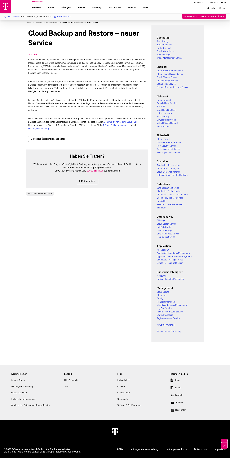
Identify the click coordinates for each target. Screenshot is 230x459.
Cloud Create (163, 293)
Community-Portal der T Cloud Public (121, 123)
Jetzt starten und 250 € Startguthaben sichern (204, 18)
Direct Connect (164, 101)
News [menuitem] (145, 9)
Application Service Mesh (168, 166)
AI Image (161, 221)
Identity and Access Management (172, 306)
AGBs (120, 450)
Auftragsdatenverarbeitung (144, 450)
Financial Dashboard (166, 303)
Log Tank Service (164, 309)
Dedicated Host (164, 49)
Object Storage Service (167, 82)
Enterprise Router (165, 114)
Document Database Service (170, 199)
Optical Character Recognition (170, 280)
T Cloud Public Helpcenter (115, 126)
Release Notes (18, 381)
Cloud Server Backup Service (170, 75)
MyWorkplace (123, 381)
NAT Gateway (163, 117)
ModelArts (162, 277)
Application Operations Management (173, 254)
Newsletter (178, 412)
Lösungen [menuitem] (66, 9)
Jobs (66, 387)
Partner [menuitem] (81, 9)
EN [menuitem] (225, 3)
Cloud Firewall (163, 140)
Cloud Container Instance (168, 173)
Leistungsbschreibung (38, 130)
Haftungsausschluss (176, 450)
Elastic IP (161, 108)
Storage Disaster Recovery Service (173, 88)
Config (160, 299)
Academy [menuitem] (97, 9)
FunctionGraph (164, 56)
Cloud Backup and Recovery (40, 195)
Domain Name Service (167, 104)
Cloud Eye (161, 296)
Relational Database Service (169, 205)
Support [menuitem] (132, 9)
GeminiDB (161, 202)
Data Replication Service (168, 189)
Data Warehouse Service (168, 235)
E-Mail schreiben (62, 18)
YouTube (177, 404)
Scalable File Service (166, 85)
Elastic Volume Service (167, 78)
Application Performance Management (174, 257)
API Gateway (163, 251)
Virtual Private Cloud (166, 121)
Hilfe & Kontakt (71, 381)
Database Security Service (169, 143)
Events (176, 389)
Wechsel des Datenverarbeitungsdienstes (30, 406)
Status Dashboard (165, 316)
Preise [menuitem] (51, 9)
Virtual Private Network (167, 124)
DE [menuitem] (222, 3)
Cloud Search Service (166, 225)
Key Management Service (168, 150)
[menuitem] (210, 10)
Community (122, 400)
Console (121, 387)
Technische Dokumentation (23, 400)
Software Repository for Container (172, 176)
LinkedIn (177, 397)
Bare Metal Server (165, 46)
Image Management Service (169, 59)
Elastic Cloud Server (166, 52)
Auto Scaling (162, 42)
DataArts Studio (164, 228)
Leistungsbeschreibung (22, 387)
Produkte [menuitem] (36, 9)
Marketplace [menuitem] (199, 3)
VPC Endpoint (163, 127)
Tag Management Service (168, 319)
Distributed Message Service (170, 261)
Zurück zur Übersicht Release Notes (48, 140)
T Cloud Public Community (169, 333)
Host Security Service (166, 147)
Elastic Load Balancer (166, 111)
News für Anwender (166, 326)
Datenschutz (200, 450)
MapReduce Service (166, 238)
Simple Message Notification (170, 264)
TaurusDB (161, 209)
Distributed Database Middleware (172, 195)
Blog (175, 382)
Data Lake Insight (165, 231)
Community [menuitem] (213, 3)
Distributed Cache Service (169, 192)
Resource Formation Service (170, 313)
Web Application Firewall (168, 153)
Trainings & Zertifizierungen (129, 406)
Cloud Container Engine (168, 169)
